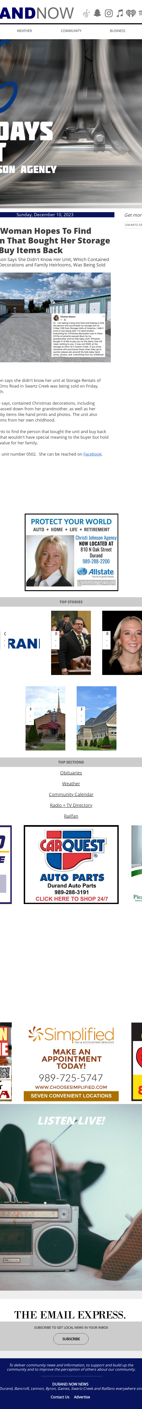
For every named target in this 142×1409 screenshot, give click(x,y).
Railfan (71, 816)
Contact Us (60, 1397)
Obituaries (71, 773)
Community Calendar (71, 794)
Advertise (82, 1397)
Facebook (92, 454)
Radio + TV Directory (71, 805)
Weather (71, 783)
